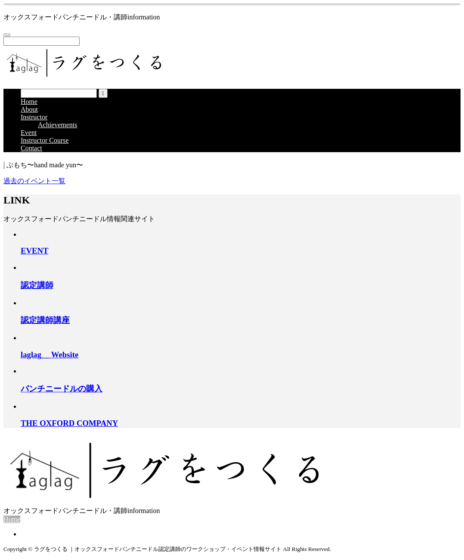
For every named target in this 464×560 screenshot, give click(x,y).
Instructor (34, 117)
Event (29, 132)
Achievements (57, 124)
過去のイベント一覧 (34, 181)
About (29, 109)
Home (29, 101)
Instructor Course (45, 140)
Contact (31, 148)
